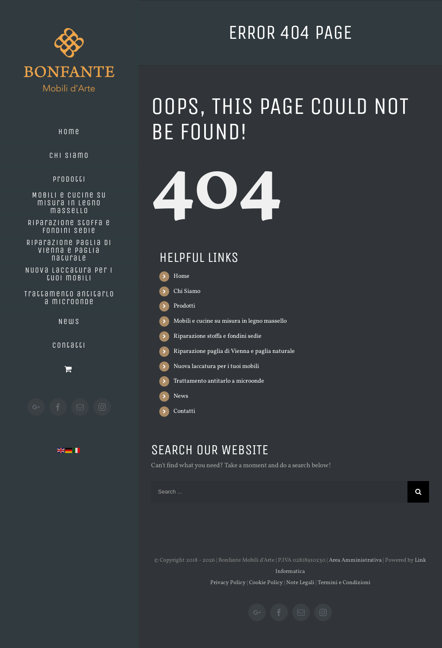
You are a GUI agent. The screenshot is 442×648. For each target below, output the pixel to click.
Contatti (184, 411)
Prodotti (184, 306)
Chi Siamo (187, 291)
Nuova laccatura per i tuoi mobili (216, 366)
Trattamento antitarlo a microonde (219, 381)
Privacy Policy (228, 583)
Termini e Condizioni (344, 583)
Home (181, 276)
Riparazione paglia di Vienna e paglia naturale (234, 351)
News (181, 396)
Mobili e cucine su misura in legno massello (230, 321)
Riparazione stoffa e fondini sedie (218, 336)
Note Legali (300, 583)
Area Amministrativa (355, 560)
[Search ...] (279, 492)
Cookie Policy (266, 583)
